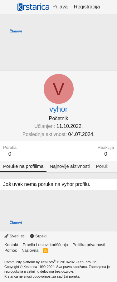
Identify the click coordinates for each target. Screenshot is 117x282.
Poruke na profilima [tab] (23, 166)
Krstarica (30, 267)
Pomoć (10, 250)
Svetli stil (15, 236)
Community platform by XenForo (50, 262)
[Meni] (8, 7)
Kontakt (11, 244)
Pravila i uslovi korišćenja (45, 244)
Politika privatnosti (88, 244)
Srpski (38, 236)
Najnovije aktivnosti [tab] (70, 166)
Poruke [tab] (103, 166)
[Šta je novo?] (109, 7)
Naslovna (30, 250)
